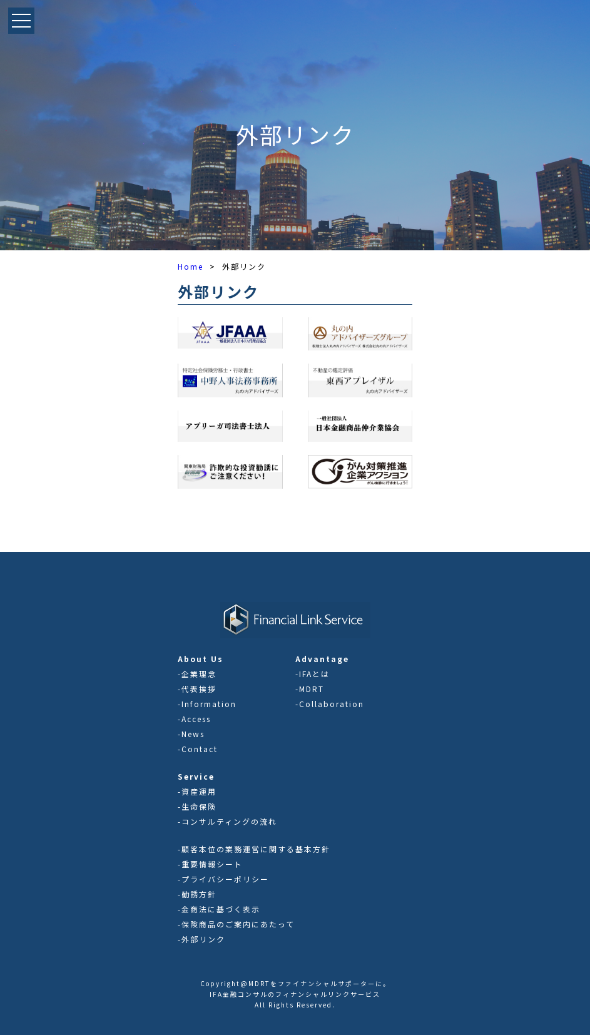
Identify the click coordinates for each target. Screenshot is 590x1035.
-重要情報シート (210, 864)
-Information (207, 703)
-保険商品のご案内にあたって (236, 924)
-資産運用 (197, 791)
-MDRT (309, 688)
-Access (194, 718)
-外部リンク (201, 939)
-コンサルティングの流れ (227, 821)
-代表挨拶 (197, 688)
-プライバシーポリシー (223, 879)
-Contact (198, 748)
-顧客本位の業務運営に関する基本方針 (254, 849)
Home (190, 266)
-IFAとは (312, 673)
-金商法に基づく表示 (219, 909)
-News (191, 733)
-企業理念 (197, 673)
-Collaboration (329, 703)
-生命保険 (197, 806)
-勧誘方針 (197, 894)
